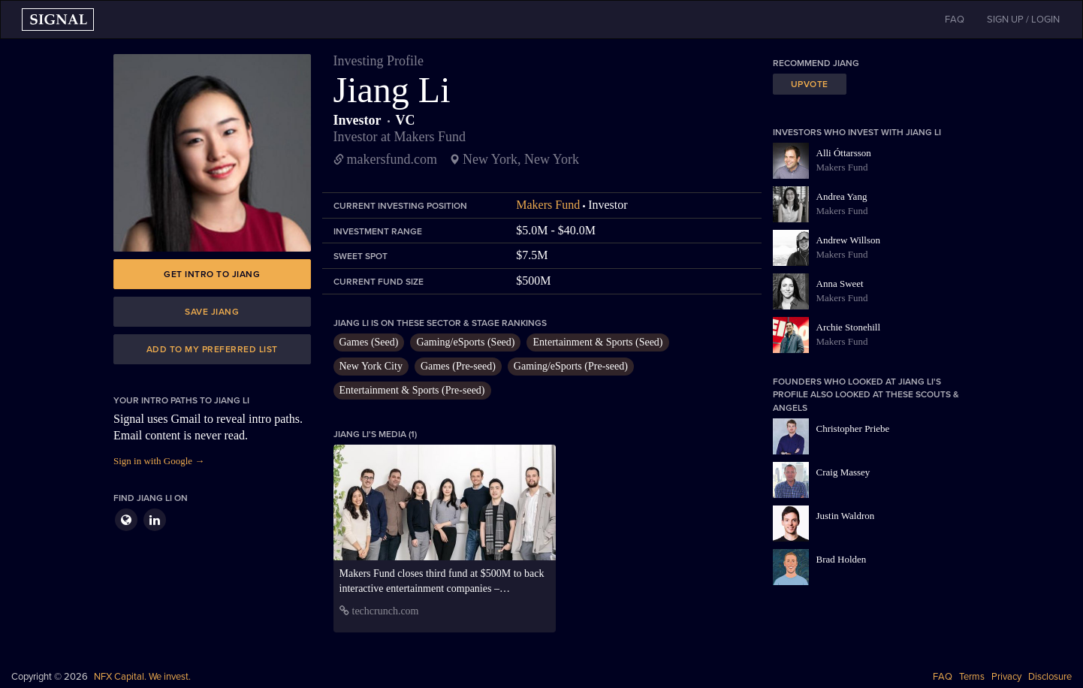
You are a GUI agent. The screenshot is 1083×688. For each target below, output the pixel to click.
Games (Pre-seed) (458, 366)
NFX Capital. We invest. (142, 677)
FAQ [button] (954, 20)
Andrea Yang (841, 196)
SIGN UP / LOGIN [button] (1023, 20)
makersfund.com (392, 159)
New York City (371, 366)
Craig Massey (843, 472)
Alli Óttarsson (843, 152)
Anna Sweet (840, 283)
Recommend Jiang (816, 63)
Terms (972, 677)
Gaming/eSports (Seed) (465, 342)
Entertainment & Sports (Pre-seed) (412, 390)
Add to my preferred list (212, 349)
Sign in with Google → (158, 460)
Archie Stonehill (848, 327)
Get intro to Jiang (212, 274)
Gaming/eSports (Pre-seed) (571, 366)
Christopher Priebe (853, 428)
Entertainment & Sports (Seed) (597, 342)
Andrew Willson (848, 240)
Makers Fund (548, 204)
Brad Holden (841, 559)
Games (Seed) (369, 342)
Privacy (1006, 677)
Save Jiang (212, 311)
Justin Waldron (845, 515)
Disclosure (1050, 677)
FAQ (942, 677)
